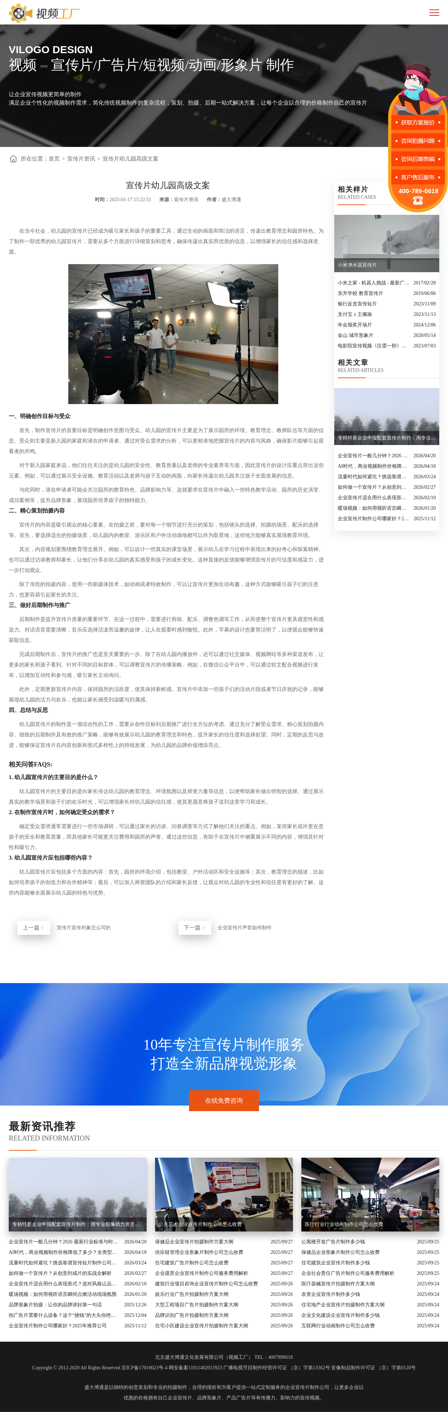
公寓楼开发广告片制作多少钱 (333, 1241)
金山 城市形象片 (355, 335)
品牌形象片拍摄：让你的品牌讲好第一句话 (55, 1304)
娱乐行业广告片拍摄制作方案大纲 (192, 1294)
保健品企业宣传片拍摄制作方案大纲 (194, 1241)
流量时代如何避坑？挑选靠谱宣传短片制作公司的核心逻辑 (374, 476)
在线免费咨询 (224, 1100)
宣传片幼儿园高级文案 (131, 159)
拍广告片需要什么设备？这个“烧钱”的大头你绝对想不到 (65, 1315)
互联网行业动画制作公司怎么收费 (338, 1325)
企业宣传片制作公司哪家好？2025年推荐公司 (374, 518)
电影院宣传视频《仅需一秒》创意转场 (374, 345)
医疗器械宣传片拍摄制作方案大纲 (338, 1283)
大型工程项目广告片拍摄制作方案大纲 (196, 1304)
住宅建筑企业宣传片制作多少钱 (335, 1262)
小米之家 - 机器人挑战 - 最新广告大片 (374, 282)
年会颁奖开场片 (355, 324)
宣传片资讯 (81, 159)
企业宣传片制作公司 (307, 1387)
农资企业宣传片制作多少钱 (330, 1294)
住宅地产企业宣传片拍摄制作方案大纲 (343, 1304)
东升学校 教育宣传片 (360, 293)
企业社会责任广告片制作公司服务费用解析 (347, 1273)
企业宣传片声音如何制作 (245, 927)
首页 (54, 159)
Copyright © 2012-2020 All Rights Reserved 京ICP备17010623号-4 (99, 1367)
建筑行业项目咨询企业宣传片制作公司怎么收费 (206, 1283)
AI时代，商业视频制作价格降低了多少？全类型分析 (374, 466)
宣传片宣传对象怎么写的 (84, 927)
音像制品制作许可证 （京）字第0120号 (373, 1367)
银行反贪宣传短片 (357, 303)
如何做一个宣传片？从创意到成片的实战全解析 (374, 487)
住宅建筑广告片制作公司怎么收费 (192, 1262)
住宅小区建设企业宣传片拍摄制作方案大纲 (201, 1325)
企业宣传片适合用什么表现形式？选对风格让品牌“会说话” (374, 497)
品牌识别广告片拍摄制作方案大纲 (192, 1315)
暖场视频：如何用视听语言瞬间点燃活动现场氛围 (374, 508)
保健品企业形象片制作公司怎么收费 (340, 1252)
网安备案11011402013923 (195, 1367)
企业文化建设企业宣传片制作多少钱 (340, 1315)
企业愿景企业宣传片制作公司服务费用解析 (201, 1273)
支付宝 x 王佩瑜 (355, 314)
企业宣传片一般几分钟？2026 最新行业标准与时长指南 (374, 455)
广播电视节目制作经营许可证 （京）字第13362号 (276, 1367)
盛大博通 (94, 1387)
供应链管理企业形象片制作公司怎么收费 (199, 1252)
